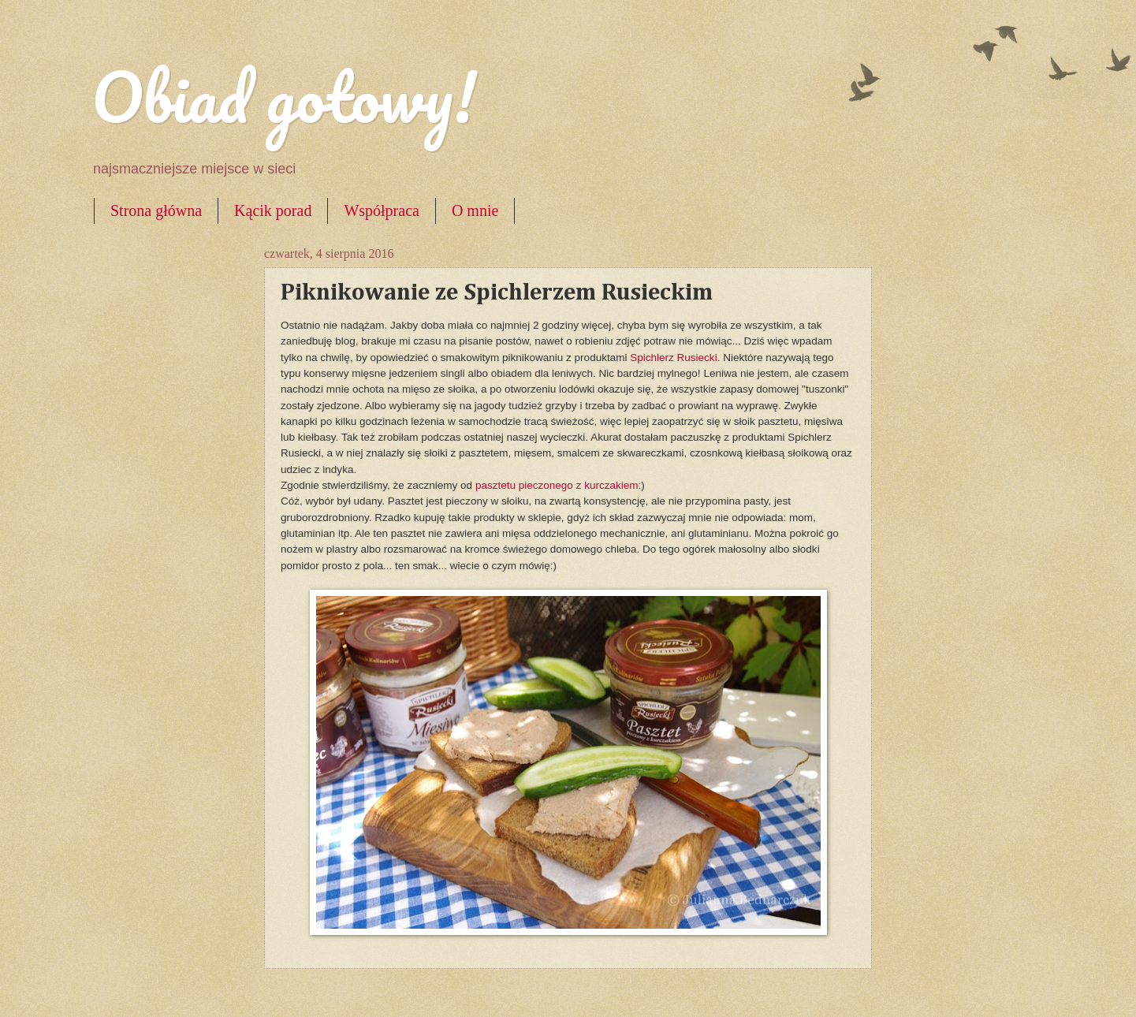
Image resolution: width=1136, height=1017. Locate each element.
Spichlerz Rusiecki (673, 357)
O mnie (475, 210)
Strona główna (156, 210)
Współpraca (381, 210)
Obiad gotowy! (283, 96)
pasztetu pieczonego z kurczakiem (557, 485)
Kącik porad (272, 210)
